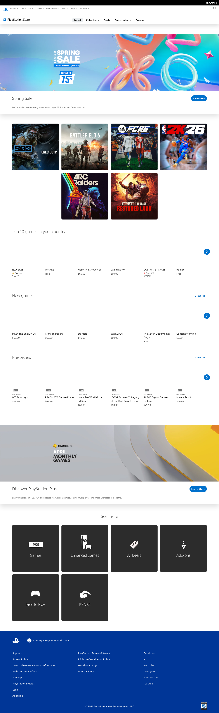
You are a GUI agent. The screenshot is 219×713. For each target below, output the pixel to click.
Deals (107, 17)
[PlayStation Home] (5, 8)
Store (73, 8)
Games (13, 8)
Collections (92, 17)
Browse (140, 17)
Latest (77, 17)
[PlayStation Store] (17, 16)
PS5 (22, 8)
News (63, 8)
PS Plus (38, 8)
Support (83, 8)
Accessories (51, 8)
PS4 (29, 8)
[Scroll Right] (207, 249)
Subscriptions (123, 17)
